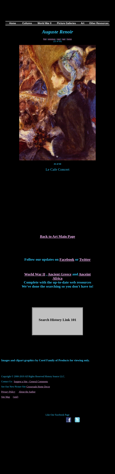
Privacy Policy (8, 391)
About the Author (27, 391)
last (63, 39)
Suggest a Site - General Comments (31, 381)
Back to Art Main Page (57, 236)
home (69, 39)
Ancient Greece (59, 274)
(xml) (15, 397)
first (44, 39)
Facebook (66, 259)
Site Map (5, 397)
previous (51, 39)
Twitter (85, 259)
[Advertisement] (56, 13)
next (59, 39)
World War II (34, 274)
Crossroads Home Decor (38, 386)
